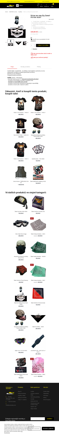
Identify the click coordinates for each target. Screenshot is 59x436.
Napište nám (33, 406)
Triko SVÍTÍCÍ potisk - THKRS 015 (20, 135)
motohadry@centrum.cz (29, 1)
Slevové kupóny (46, 399)
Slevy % (19, 391)
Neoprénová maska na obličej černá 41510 (21, 257)
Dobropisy (45, 395)
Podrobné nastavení (34, 428)
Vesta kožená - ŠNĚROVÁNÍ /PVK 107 (21, 182)
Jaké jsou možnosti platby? (39, 57)
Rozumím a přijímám (48, 428)
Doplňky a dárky (21, 395)
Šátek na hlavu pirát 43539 (21, 211)
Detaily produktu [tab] (25, 67)
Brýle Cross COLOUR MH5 (21, 350)
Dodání (32, 391)
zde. (22, 431)
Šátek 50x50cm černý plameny (21, 280)
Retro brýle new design (20, 234)
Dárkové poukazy (22, 393)
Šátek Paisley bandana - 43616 (38, 234)
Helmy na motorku (22, 397)
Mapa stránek (34, 408)
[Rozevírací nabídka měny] (38, 5)
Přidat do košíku (43, 45)
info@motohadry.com (11, 405)
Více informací (7, 432)
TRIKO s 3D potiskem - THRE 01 (38, 112)
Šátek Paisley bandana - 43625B (38, 256)
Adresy (44, 397)
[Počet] (32, 45)
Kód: (50, 19)
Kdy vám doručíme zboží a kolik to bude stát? (41, 54)
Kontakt (32, 399)
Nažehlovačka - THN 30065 (38, 159)
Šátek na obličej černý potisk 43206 (21, 303)
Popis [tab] (12, 67)
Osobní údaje (46, 391)
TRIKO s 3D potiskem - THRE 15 (21, 159)
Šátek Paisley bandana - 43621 (38, 280)
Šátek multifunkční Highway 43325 (38, 181)
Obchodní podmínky (35, 397)
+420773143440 (12, 401)
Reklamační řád (34, 401)
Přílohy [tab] (39, 67)
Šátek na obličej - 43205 (38, 326)
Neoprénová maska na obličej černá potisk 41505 (38, 135)
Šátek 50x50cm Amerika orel (38, 211)
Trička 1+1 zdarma (22, 399)
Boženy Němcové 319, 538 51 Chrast (10, 398)
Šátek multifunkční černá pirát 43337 (21, 375)
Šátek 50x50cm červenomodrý (38, 303)
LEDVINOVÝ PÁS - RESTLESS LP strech (38, 351)
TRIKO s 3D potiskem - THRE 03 (21, 112)
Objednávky (46, 393)
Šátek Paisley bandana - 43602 (38, 374)
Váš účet (45, 387)
